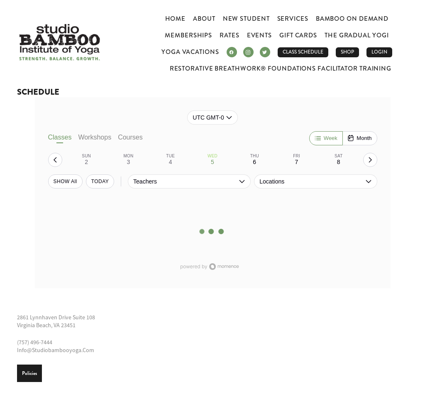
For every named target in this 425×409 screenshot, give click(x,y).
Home (175, 18)
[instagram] (248, 52)
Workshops (94, 137)
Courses (130, 137)
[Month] (359, 138)
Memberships (188, 35)
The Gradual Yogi (356, 35)
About (204, 18)
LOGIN (379, 52)
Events (259, 35)
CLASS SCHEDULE (303, 52)
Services (292, 18)
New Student (246, 18)
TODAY (100, 181)
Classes (60, 138)
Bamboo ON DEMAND (352, 18)
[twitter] (265, 52)
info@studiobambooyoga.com (55, 350)
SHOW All (65, 181)
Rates (229, 35)
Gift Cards (298, 35)
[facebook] (232, 52)
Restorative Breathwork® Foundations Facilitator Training (280, 68)
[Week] (326, 138)
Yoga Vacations (190, 51)
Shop (347, 52)
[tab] (86, 160)
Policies (29, 373)
